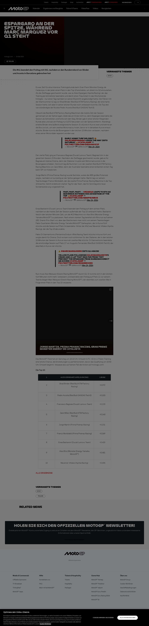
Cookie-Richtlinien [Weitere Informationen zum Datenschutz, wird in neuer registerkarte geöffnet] (45, 624)
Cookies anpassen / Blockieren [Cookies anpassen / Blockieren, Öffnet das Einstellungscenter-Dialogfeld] (103, 617)
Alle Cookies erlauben (127, 617)
